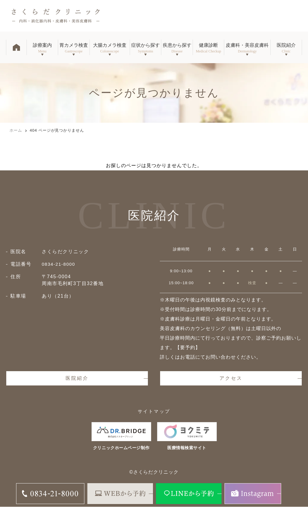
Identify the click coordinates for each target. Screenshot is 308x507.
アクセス (230, 378)
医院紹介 (77, 378)
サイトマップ (154, 411)
